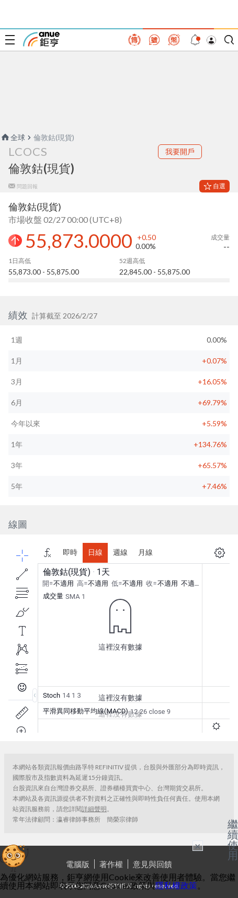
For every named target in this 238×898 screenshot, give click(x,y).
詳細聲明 (94, 809)
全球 (12, 137)
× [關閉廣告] (198, 845)
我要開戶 (180, 151)
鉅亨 (41, 39)
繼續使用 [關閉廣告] (233, 839)
